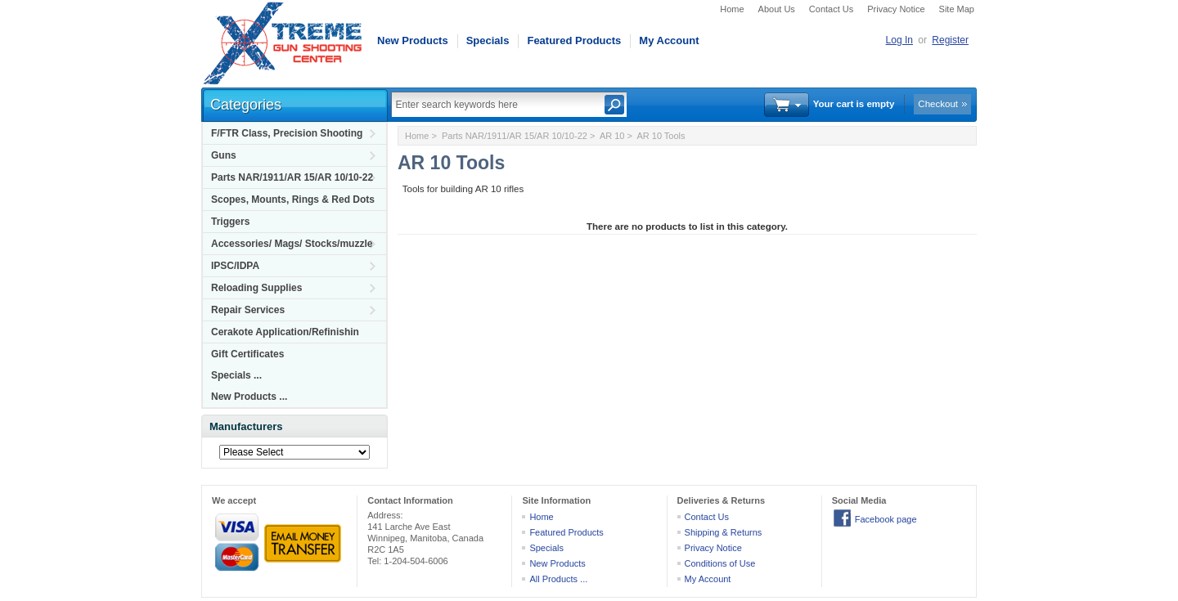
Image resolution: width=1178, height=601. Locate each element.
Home (732, 9)
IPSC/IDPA (235, 265)
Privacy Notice (895, 9)
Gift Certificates (247, 354)
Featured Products (574, 40)
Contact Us (831, 9)
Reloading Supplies (256, 288)
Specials (488, 40)
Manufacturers (246, 426)
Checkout (938, 104)
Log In (899, 40)
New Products (412, 40)
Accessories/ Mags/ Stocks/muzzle (291, 243)
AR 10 (612, 136)
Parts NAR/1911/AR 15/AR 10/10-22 (292, 177)
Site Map (956, 9)
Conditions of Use (720, 563)
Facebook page (886, 519)
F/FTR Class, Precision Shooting (286, 133)
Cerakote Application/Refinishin (285, 332)
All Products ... (558, 579)
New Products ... (249, 396)
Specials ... (236, 375)
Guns (223, 155)
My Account (669, 40)
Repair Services (248, 310)
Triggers (230, 221)
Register (950, 40)
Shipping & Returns (723, 532)
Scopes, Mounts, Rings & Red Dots (293, 199)
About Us (776, 9)
